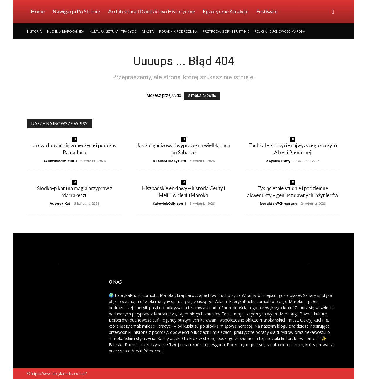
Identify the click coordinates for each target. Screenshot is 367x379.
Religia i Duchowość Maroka (280, 31)
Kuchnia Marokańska (65, 31)
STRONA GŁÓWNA (202, 96)
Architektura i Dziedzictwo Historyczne (151, 12)
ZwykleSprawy (278, 160)
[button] (333, 12)
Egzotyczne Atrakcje (225, 12)
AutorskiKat (60, 203)
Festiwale (266, 12)
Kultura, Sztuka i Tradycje (113, 31)
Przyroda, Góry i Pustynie (226, 31)
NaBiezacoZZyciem (169, 160)
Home (38, 12)
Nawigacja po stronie (76, 12)
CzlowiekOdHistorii (60, 160)
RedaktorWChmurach (278, 203)
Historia (34, 31)
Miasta (148, 31)
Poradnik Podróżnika (178, 31)
